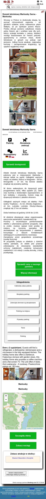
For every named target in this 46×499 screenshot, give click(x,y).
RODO (13, 496)
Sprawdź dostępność (16, 164)
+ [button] (6, 396)
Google (32, 488)
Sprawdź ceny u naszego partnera (28, 265)
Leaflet (29, 428)
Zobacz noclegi (23, 446)
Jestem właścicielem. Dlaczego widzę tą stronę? (16, 474)
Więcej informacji (29, 273)
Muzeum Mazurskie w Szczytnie (22, 458)
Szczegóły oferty (23, 436)
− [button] (6, 400)
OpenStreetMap (38, 428)
